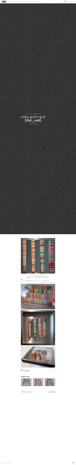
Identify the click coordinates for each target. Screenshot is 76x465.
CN (74, 1)
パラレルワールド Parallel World (32, 114)
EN (70, 1)
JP (72, 1)
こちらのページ (47, 282)
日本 (40, 114)
